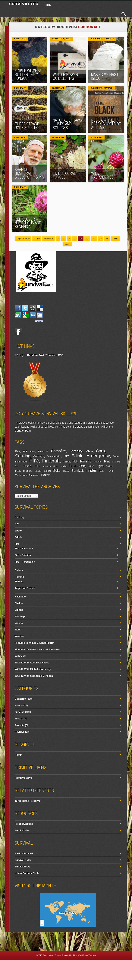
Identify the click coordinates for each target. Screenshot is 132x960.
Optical (109, 466)
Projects (109, 39)
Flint (107, 461)
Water (45, 475)
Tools (101, 471)
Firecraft (51, 460)
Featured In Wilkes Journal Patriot (34, 642)
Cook (100, 451)
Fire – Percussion (25, 561)
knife (91, 466)
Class (89, 451)
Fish (74, 461)
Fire (34, 460)
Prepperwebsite (24, 823)
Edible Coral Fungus (64, 175)
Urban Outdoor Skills (27, 873)
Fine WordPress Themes (84, 955)
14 (107, 239)
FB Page (20, 355)
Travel (110, 470)
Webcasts (20, 656)
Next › (115, 239)
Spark (66, 471)
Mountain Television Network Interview (37, 649)
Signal (47, 471)
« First (37, 239)
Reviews (108, 88)
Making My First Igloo (104, 76)
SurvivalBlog (22, 866)
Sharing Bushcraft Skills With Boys (29, 173)
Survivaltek (48, 955)
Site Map (20, 616)
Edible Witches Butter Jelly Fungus (28, 74)
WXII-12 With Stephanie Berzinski (34, 675)
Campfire (58, 451)
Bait (17, 451)
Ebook (18, 530)
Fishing (86, 461)
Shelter (38, 471)
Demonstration (54, 456)
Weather (19, 636)
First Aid (66, 462)
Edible (77, 455)
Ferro (115, 456)
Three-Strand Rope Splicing (27, 126)
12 (94, 239)
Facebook (18, 332)
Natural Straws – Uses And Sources (67, 124)
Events (19, 705)
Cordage (38, 456)
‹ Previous (48, 239)
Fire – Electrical (24, 548)
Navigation (21, 596)
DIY (66, 456)
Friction (26, 466)
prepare (27, 470)
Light (100, 466)
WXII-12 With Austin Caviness (32, 662)
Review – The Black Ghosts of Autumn (106, 124)
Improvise (77, 466)
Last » (67, 244)
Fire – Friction (23, 555)
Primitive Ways (23, 777)
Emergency (98, 455)
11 (87, 239)
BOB (25, 451)
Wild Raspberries (102, 175)
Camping (76, 451)
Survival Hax (22, 830)
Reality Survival (24, 853)
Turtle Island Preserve (26, 475)
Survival (77, 470)
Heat (55, 466)
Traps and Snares (25, 588)
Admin (18, 754)
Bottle (32, 451)
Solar (57, 470)
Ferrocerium (21, 462)
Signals (19, 609)
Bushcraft (20, 39)
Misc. (68, 39)
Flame (98, 461)
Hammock (46, 466)
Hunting (63, 466)
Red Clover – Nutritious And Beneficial (28, 223)
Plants (18, 471)
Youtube (51, 355)
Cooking (22, 455)
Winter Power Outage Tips (65, 76)
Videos (19, 623)
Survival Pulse (23, 860)
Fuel (36, 466)
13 (100, 239)
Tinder (91, 470)
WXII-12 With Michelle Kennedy (33, 669)
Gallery (19, 570)
